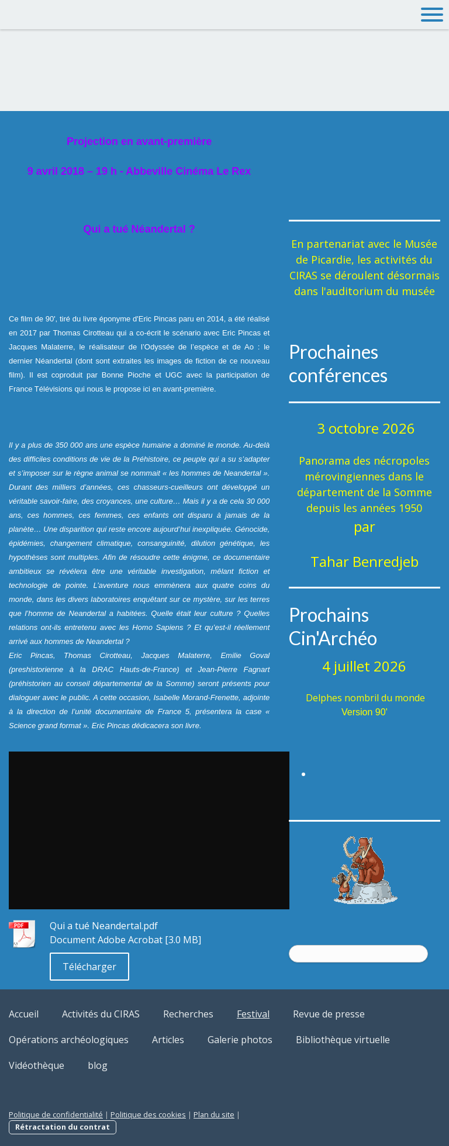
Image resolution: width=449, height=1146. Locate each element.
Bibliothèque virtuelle (343, 1039)
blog (98, 1065)
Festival (253, 1013)
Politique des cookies (148, 1114)
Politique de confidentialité (56, 1114)
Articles (168, 1039)
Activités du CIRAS (101, 1013)
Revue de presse (329, 1013)
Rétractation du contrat (62, 1126)
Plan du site (214, 1114)
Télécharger (89, 966)
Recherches (188, 1013)
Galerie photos (240, 1039)
